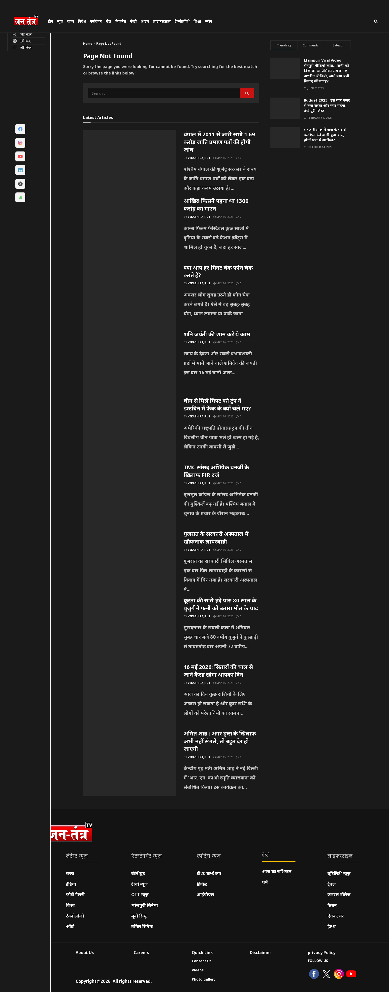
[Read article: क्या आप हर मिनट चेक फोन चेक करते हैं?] (129, 297)
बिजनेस (120, 21)
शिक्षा (197, 21)
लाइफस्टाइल (162, 21)
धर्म (265, 882)
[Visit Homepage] (28, 21)
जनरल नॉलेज (339, 894)
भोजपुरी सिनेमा (144, 905)
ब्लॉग (208, 21)
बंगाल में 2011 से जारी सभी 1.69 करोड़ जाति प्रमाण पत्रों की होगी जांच (219, 141)
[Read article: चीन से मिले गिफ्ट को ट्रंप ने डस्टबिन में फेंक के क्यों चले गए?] (129, 430)
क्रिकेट (202, 884)
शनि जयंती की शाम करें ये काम (217, 334)
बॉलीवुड (138, 873)
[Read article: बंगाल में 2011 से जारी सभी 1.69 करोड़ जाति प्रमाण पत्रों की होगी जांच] (129, 163)
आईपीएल (205, 894)
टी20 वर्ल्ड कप (209, 873)
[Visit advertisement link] (310, 200)
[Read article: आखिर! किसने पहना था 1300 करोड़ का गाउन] (129, 230)
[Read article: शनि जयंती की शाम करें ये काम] (129, 363)
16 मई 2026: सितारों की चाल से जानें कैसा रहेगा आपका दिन (218, 670)
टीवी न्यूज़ (139, 884)
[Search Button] (376, 21)
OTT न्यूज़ (140, 894)
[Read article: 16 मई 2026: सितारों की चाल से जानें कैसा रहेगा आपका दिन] (129, 696)
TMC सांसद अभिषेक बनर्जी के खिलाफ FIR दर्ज (216, 470)
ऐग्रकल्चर (335, 916)
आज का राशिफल (277, 871)
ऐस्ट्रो (133, 21)
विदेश (82, 21)
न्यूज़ (60, 21)
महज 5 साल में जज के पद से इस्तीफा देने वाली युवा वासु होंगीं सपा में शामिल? (325, 134)
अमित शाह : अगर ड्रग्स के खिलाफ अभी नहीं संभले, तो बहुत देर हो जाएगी (220, 741)
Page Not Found (108, 43)
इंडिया (71, 884)
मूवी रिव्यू (139, 916)
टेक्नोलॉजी (182, 21)
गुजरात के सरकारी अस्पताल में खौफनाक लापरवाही (216, 537)
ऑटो (70, 926)
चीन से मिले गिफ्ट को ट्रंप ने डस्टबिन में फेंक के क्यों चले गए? (217, 404)
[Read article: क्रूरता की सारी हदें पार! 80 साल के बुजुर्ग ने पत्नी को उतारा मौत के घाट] (129, 629)
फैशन (332, 905)
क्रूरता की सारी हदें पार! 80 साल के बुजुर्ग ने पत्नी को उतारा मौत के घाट (221, 604)
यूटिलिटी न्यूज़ (339, 873)
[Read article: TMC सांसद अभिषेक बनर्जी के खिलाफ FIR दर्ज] (129, 496)
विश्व (70, 905)
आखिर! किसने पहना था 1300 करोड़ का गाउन (216, 204)
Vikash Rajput (199, 158)
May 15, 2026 (223, 757)
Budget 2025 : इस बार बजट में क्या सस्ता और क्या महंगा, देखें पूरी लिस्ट (327, 105)
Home (87, 43)
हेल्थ (331, 926)
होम (50, 21)
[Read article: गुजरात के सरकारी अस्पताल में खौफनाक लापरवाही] (129, 563)
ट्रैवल (331, 884)
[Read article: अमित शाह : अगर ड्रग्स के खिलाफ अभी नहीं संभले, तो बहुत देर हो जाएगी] (129, 763)
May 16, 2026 (223, 158)
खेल (108, 21)
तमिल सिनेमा (142, 926)
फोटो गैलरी (75, 894)
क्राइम (145, 21)
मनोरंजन (96, 21)
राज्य (70, 21)
